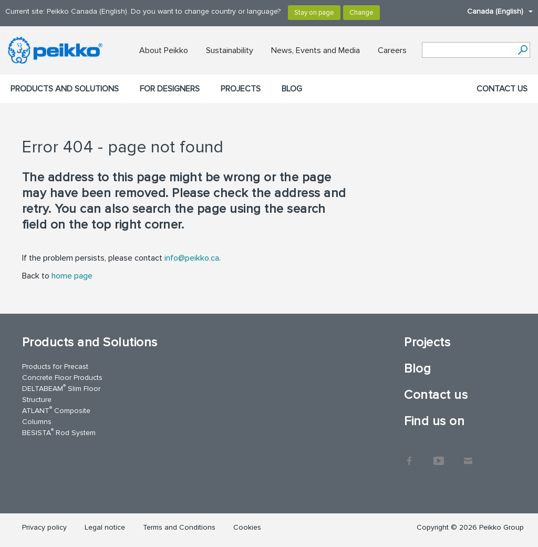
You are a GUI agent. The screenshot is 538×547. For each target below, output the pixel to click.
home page (71, 276)
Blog (292, 89)
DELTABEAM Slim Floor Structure (61, 393)
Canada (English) (495, 11)
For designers (170, 89)
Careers (392, 50)
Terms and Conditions (179, 527)
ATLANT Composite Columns (56, 415)
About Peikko (163, 50)
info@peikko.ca (191, 258)
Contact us (502, 89)
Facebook (409, 455)
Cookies (247, 527)
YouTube (438, 455)
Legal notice (105, 527)
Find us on (434, 421)
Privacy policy (44, 527)
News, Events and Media (315, 50)
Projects (241, 89)
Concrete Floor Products (62, 377)
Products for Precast (55, 366)
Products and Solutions (65, 89)
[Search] (522, 50)
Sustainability (229, 50)
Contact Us (468, 455)
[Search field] (468, 50)
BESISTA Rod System (59, 432)
